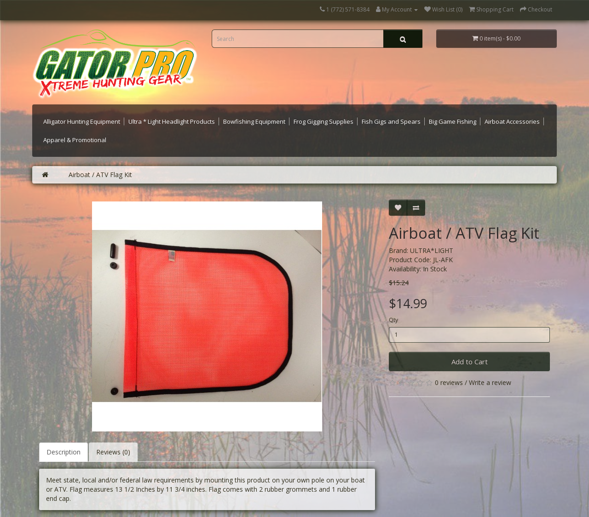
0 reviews (449, 382)
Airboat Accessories (512, 121)
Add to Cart (469, 361)
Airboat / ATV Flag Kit (100, 174)
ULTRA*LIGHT (431, 250)
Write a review (490, 382)
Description (63, 452)
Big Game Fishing (452, 121)
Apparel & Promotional (74, 140)
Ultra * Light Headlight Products (171, 121)
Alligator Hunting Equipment (81, 121)
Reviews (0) (113, 452)
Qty (393, 320)
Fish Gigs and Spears (391, 121)
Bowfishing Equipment (254, 121)
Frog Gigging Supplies (323, 121)
